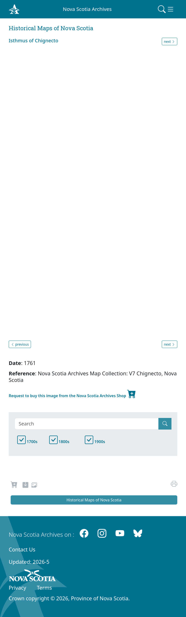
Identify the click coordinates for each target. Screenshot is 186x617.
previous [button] (20, 344)
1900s (95, 441)
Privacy (17, 587)
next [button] (169, 41)
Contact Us (22, 549)
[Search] (87, 424)
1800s (59, 441)
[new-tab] (25, 485)
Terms (44, 587)
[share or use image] (34, 485)
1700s (27, 441)
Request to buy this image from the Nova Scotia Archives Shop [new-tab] (72, 394)
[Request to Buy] (14, 485)
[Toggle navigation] (166, 9)
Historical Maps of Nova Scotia (93, 500)
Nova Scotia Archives (87, 9)
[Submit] (164, 424)
